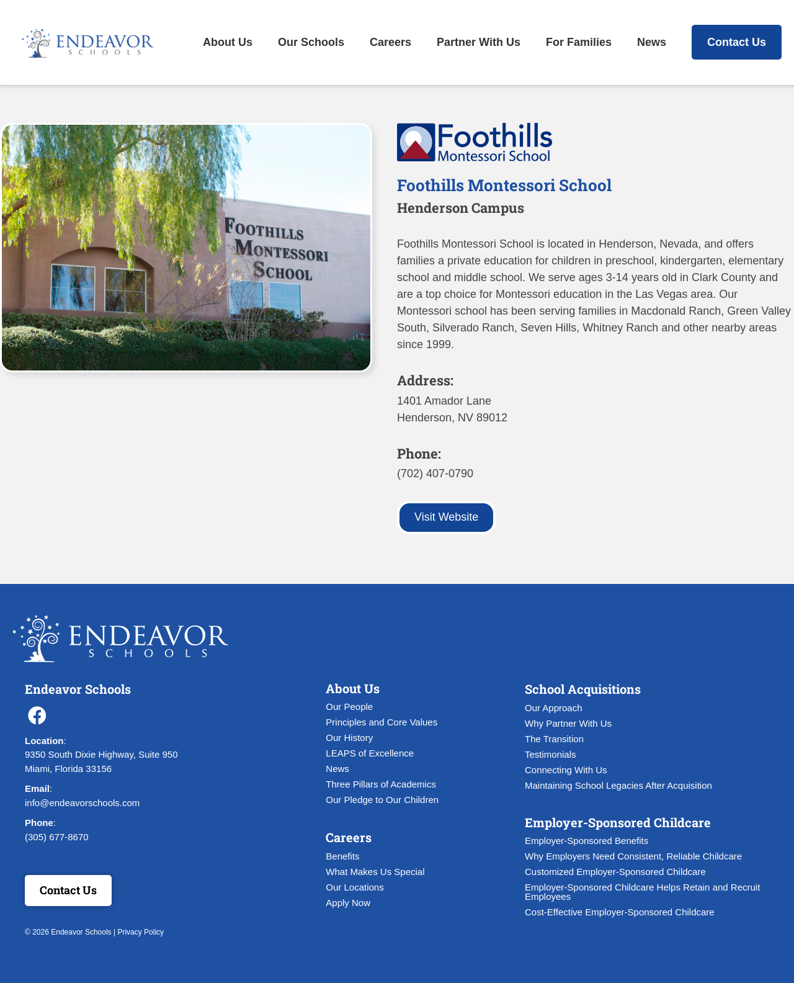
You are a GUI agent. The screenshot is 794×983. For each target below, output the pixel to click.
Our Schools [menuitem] (311, 42)
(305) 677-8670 (57, 837)
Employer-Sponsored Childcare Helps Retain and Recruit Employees (642, 892)
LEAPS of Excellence (370, 753)
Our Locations (354, 887)
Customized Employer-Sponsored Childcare (615, 871)
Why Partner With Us (568, 723)
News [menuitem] (651, 42)
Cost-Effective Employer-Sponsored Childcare (620, 912)
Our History (349, 737)
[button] (37, 715)
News (337, 768)
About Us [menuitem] (227, 42)
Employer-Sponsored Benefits (586, 840)
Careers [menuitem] (390, 42)
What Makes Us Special (375, 871)
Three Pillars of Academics (381, 784)
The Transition (554, 739)
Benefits (342, 856)
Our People (349, 706)
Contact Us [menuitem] (736, 42)
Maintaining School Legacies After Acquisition (618, 785)
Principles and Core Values (381, 722)
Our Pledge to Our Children (382, 799)
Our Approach (553, 707)
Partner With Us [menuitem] (478, 42)
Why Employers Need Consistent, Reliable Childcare (633, 856)
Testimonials (550, 754)
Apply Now (348, 902)
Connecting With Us (566, 770)
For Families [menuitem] (579, 42)
